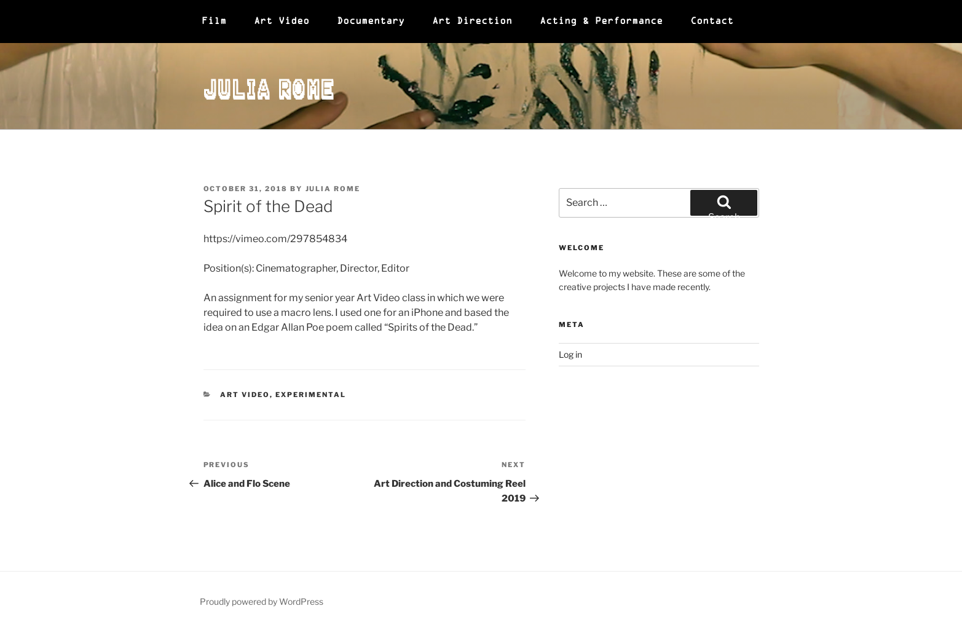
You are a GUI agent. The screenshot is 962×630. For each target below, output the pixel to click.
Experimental (310, 394)
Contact (711, 21)
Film (214, 21)
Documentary (370, 21)
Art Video (281, 21)
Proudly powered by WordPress (261, 601)
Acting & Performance (601, 21)
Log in (570, 354)
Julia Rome (269, 86)
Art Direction (472, 21)
